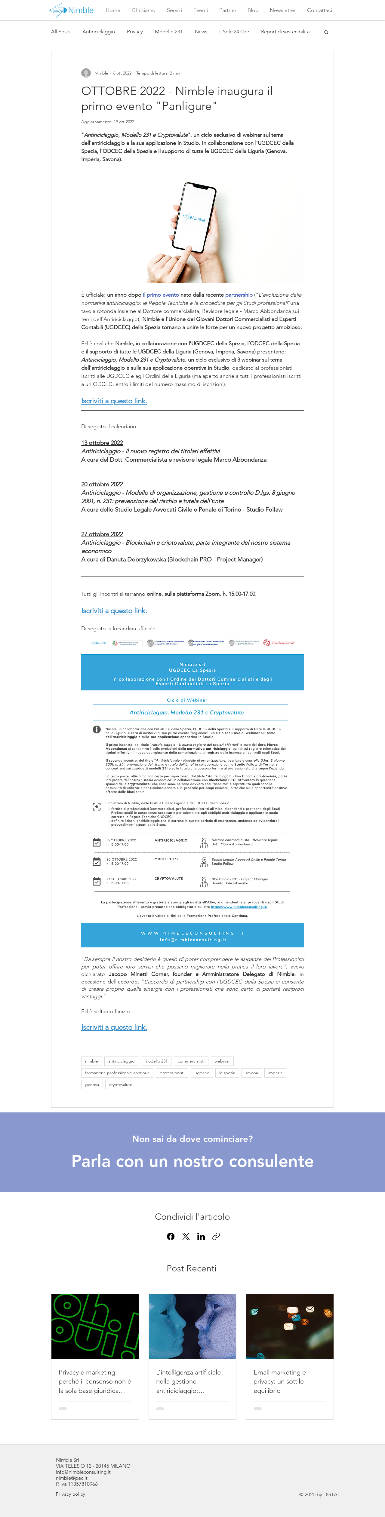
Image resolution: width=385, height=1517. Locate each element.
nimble (91, 1061)
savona (251, 1072)
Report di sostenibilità (285, 32)
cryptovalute (120, 1084)
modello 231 (156, 1061)
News (201, 32)
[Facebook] (171, 1236)
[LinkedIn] (201, 1236)
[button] (174, 10)
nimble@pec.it (72, 1478)
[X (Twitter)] (186, 1236)
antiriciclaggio (121, 1061)
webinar (222, 1061)
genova (92, 1084)
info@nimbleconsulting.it (83, 1472)
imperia (275, 1072)
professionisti (172, 1072)
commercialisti (191, 1061)
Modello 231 (169, 32)
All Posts (60, 32)
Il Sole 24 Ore (234, 32)
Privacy (135, 32)
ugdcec (202, 1072)
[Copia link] (216, 1236)
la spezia (227, 1072)
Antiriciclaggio (98, 32)
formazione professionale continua (117, 1072)
